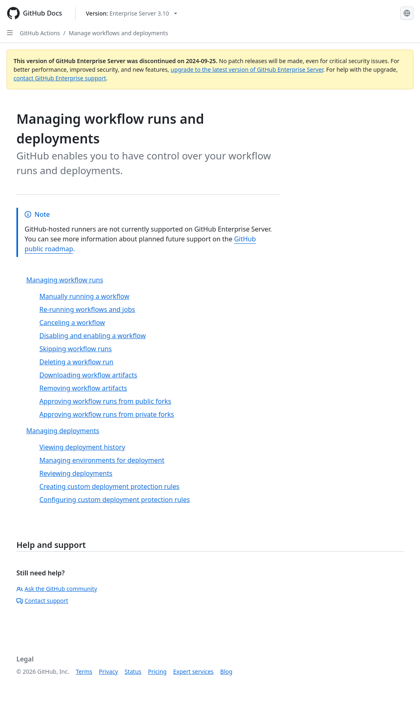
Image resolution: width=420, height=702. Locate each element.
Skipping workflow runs (75, 348)
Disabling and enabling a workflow (92, 335)
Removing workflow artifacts (83, 388)
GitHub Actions (40, 33)
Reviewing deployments (75, 473)
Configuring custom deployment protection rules (114, 499)
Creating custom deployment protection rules (109, 486)
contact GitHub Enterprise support (60, 78)
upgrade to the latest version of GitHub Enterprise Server (247, 69)
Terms (84, 671)
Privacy (108, 671)
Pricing (157, 671)
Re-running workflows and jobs (87, 309)
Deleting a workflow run (76, 361)
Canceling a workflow (72, 322)
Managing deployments (62, 430)
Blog (226, 671)
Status (133, 671)
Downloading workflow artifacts (88, 374)
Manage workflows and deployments (118, 33)
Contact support (42, 600)
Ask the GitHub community (56, 589)
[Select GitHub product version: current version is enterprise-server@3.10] (131, 13)
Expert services (193, 671)
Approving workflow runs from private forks (106, 414)
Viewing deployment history (82, 447)
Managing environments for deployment (101, 460)
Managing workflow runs (64, 279)
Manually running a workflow (84, 296)
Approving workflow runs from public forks (105, 401)
